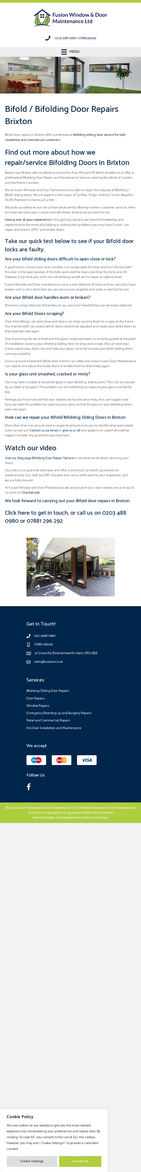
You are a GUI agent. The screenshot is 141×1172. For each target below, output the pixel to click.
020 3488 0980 (44, 636)
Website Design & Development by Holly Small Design (70, 818)
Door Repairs (35, 698)
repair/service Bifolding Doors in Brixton (67, 163)
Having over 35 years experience (27, 220)
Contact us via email (43, 430)
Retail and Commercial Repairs (48, 720)
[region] (54, 1140)
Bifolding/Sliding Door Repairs (47, 691)
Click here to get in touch (36, 513)
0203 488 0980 (65, 38)
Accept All (80, 1161)
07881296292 (87, 38)
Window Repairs (37, 706)
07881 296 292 (45, 521)
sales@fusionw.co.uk (48, 662)
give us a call (71, 430)
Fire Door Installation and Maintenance (53, 728)
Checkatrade (31, 493)
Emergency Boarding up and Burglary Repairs (58, 713)
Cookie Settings (32, 1161)
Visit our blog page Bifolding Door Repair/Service (39, 458)
